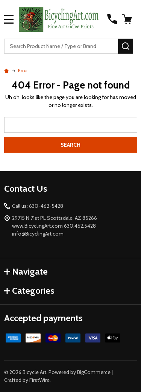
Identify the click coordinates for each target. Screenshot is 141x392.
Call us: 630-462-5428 (37, 206)
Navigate (26, 271)
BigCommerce (94, 372)
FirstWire (39, 380)
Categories (29, 290)
